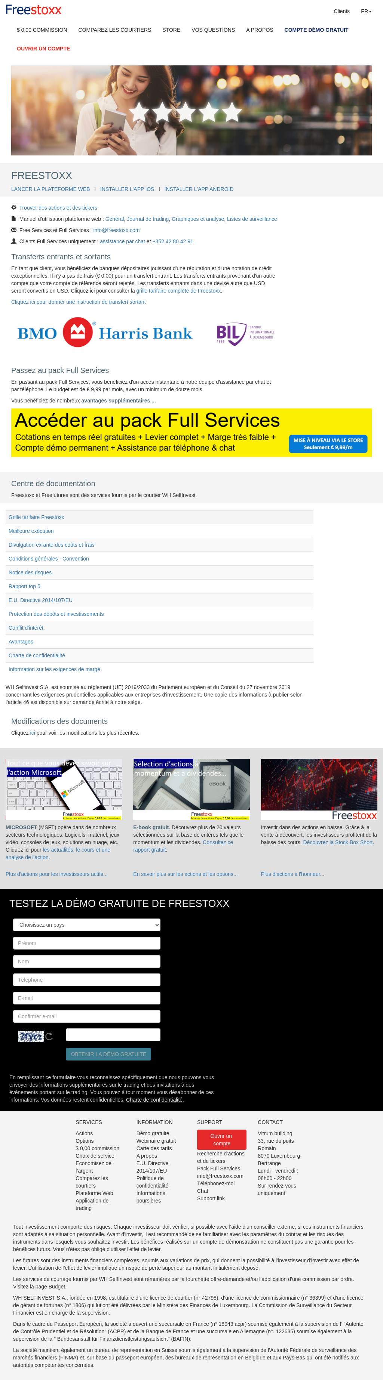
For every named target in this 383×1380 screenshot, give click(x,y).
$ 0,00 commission (97, 1148)
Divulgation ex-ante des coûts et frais (52, 545)
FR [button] (366, 11)
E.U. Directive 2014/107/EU (41, 600)
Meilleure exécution (31, 531)
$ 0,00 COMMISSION (42, 30)
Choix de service (95, 1156)
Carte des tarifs (154, 1148)
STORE (171, 30)
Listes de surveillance (252, 219)
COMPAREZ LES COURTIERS (115, 30)
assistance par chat (122, 241)
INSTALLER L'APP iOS (127, 189)
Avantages (21, 642)
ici (32, 733)
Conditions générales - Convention (49, 559)
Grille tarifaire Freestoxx (36, 517)
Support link (211, 1198)
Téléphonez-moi (216, 1183)
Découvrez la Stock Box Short (338, 842)
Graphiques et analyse (198, 219)
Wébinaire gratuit (156, 1141)
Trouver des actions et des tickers (58, 208)
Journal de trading (148, 219)
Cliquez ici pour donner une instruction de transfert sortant (78, 302)
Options (85, 1141)
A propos (147, 1156)
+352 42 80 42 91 (172, 241)
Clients (342, 11)
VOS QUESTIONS (213, 30)
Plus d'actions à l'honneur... (293, 874)
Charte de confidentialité (37, 655)
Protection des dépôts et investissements (56, 614)
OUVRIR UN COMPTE (43, 49)
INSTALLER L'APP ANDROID (199, 189)
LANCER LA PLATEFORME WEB (50, 189)
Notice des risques (30, 572)
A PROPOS (259, 30)
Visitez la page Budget (39, 1287)
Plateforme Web (94, 1193)
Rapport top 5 (24, 586)
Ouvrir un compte (221, 1139)
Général (114, 219)
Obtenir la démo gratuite (108, 1054)
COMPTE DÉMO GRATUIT (317, 30)
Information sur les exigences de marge (54, 669)
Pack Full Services (218, 1168)
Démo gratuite (153, 1133)
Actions (84, 1133)
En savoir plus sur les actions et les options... (185, 874)
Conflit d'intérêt (26, 628)
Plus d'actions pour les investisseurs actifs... (57, 874)
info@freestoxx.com (116, 230)
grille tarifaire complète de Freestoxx (179, 291)
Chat (202, 1191)
